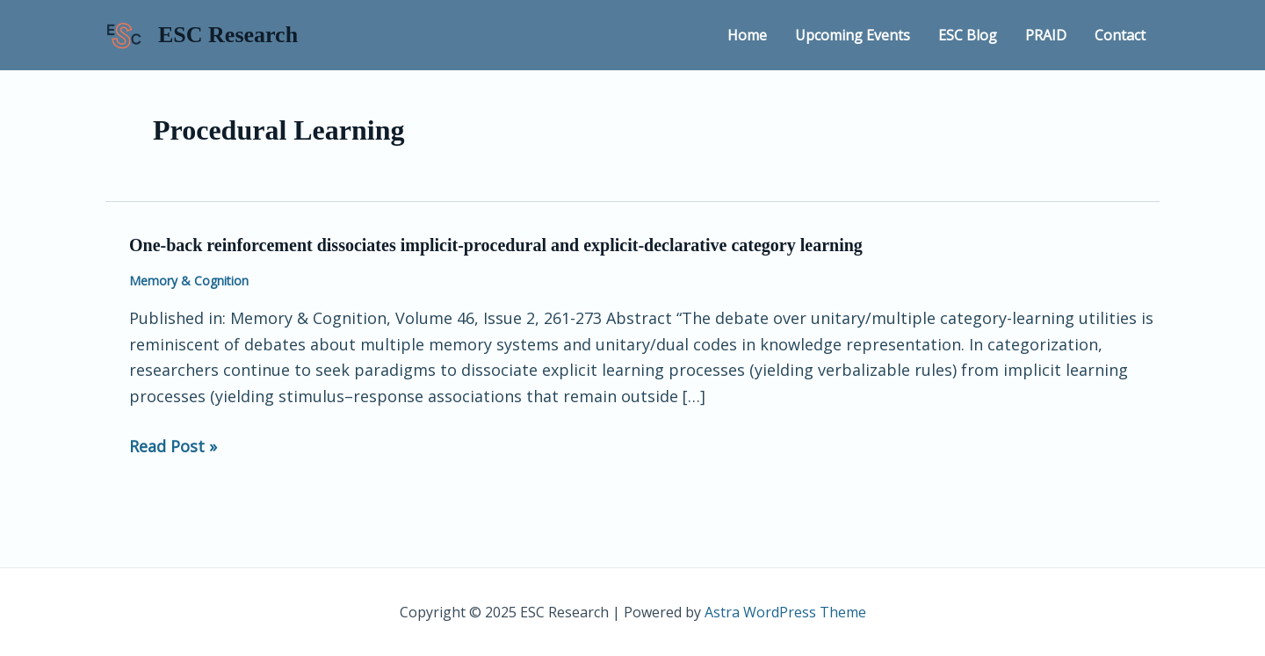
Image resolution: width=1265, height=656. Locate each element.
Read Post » (173, 447)
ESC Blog (967, 35)
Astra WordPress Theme (785, 612)
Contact (1120, 35)
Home (747, 35)
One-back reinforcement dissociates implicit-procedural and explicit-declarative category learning (496, 245)
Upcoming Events (852, 35)
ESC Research (228, 34)
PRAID (1045, 35)
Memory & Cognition (189, 280)
